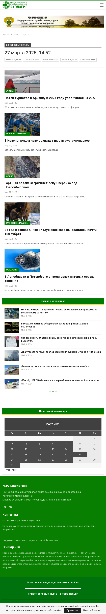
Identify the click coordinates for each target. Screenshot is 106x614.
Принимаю (72, 610)
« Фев (7, 470)
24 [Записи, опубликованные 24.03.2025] (12, 460)
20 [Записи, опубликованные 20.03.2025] (53, 454)
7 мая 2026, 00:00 (31, 60)
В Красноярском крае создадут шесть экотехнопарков (47, 140)
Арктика (10, 91)
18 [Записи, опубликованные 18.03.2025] (26, 454)
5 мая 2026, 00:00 (69, 60)
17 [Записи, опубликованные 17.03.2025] (12, 454)
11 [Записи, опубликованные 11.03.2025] (26, 449)
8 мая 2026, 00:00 (13, 60)
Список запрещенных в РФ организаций (53, 593)
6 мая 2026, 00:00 (50, 60)
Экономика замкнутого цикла (18, 134)
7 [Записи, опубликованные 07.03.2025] (66, 443)
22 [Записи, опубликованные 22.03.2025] (80, 454)
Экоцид (9, 176)
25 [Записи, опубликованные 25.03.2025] (26, 460)
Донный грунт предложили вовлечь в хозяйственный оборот (56, 366)
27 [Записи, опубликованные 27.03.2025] (53, 460)
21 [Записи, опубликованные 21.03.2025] (66, 454)
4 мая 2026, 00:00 (87, 60)
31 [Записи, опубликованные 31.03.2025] (12, 465)
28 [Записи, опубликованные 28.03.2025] (66, 460)
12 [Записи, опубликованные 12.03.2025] (39, 449)
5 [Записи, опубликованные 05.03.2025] (39, 443)
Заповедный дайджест (17, 223)
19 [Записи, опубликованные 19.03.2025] (39, 454)
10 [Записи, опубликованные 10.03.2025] (12, 449)
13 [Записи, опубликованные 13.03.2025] (53, 449)
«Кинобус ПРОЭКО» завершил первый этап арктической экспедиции (60, 380)
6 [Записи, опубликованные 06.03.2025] (53, 443)
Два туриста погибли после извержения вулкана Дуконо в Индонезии (61, 352)
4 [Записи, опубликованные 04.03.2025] (26, 443)
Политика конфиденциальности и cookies (53, 582)
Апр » (14, 470)
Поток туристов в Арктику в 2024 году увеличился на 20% (50, 98)
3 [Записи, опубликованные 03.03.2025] (12, 443)
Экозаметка (11, 270)
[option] (53, 348)
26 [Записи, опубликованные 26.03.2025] (39, 460)
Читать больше (91, 610)
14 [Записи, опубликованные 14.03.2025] (66, 449)
